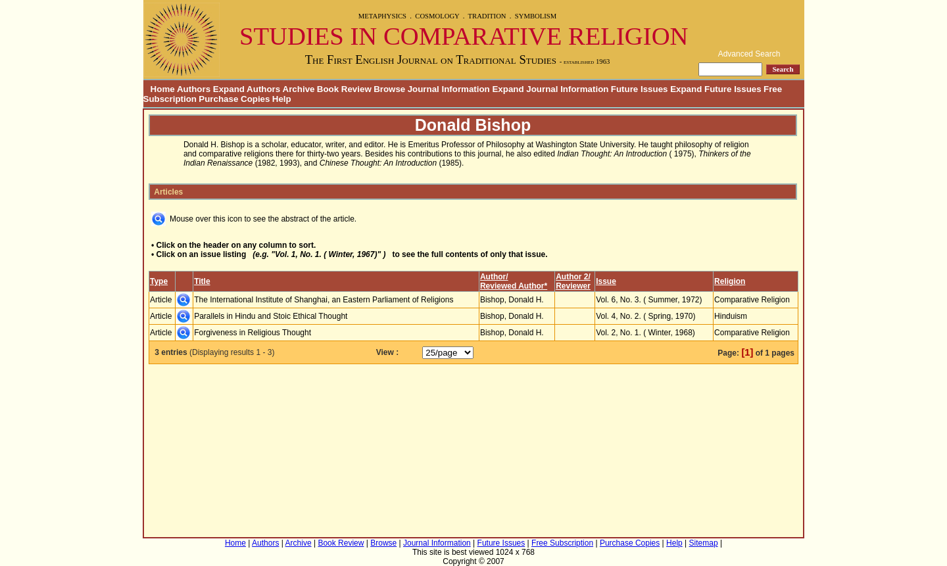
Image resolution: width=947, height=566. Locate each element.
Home (159, 89)
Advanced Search (749, 54)
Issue (606, 281)
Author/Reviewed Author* (513, 281)
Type (159, 281)
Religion (729, 281)
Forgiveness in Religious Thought (252, 332)
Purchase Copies (234, 99)
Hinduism (730, 316)
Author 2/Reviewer (573, 281)
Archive (299, 89)
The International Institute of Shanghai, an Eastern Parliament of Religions (323, 299)
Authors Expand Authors (228, 89)
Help (281, 99)
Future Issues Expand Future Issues (686, 89)
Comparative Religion (752, 299)
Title (202, 281)
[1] (747, 352)
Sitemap (703, 543)
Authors (265, 543)
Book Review (344, 89)
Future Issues (501, 543)
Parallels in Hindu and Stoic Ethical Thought (270, 316)
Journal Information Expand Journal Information (508, 89)
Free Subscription (562, 543)
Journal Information (437, 543)
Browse (389, 89)
